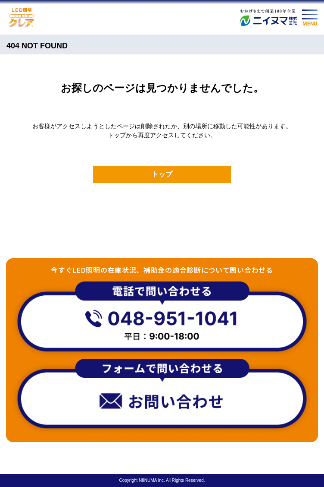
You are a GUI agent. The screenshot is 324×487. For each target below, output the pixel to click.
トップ (162, 174)
